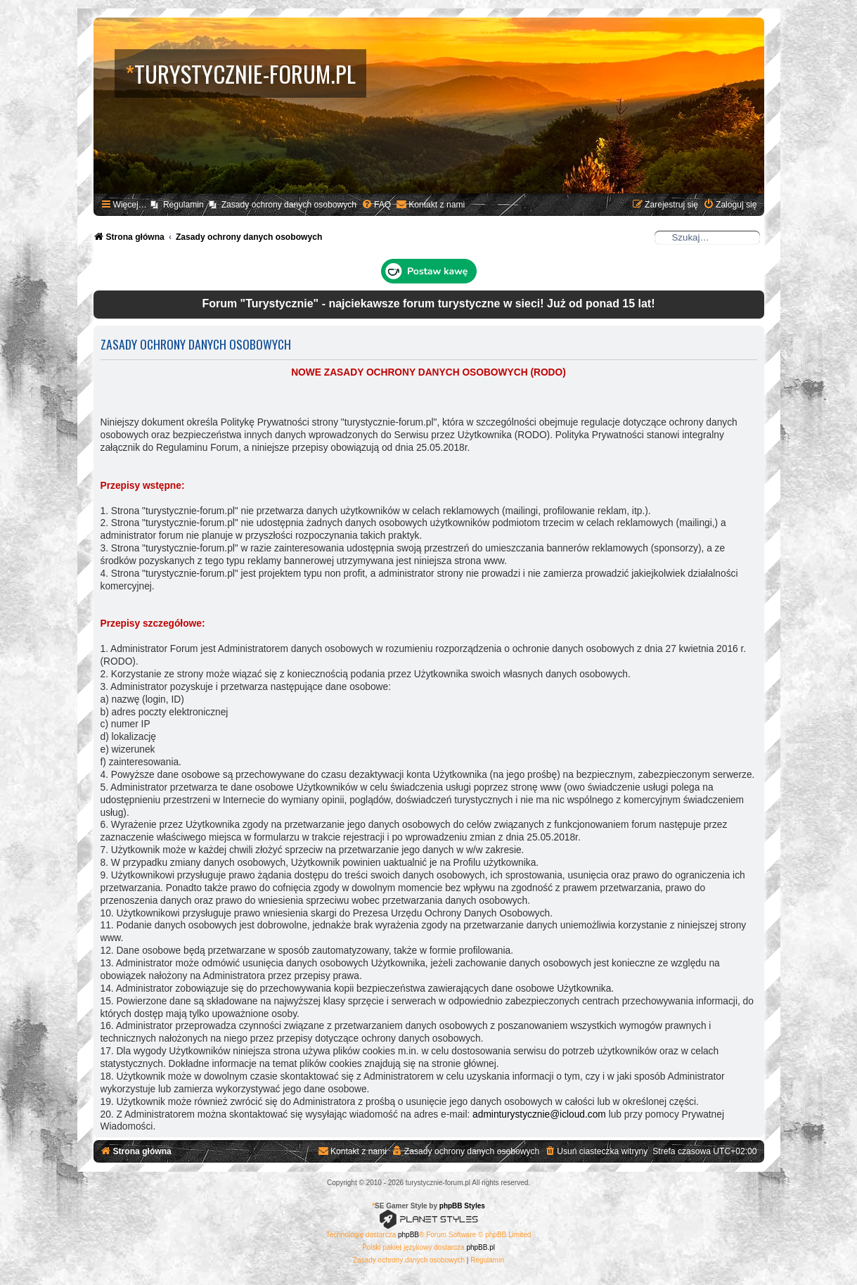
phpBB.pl (480, 1247)
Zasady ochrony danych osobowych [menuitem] (288, 205)
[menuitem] (376, 205)
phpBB (408, 1235)
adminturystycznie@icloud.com (539, 1114)
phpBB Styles (462, 1206)
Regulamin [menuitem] (183, 205)
